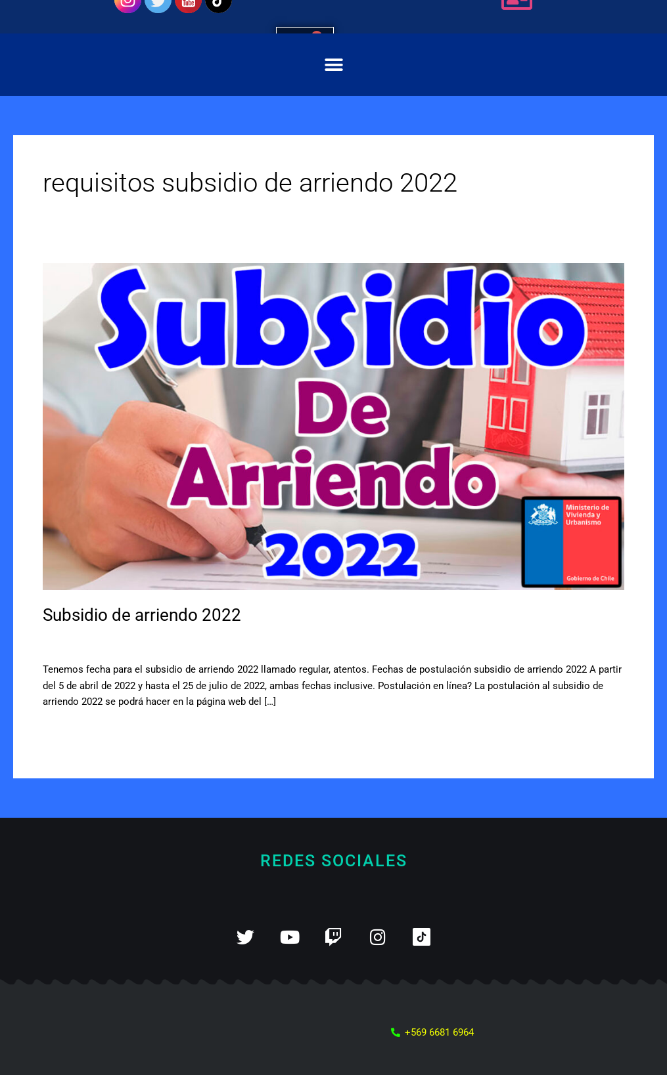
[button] (333, 64)
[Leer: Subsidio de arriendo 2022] (333, 426)
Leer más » (67, 732)
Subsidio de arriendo (183, 642)
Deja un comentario (86, 642)
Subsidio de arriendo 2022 (142, 615)
